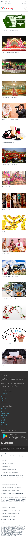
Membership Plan (5, 402)
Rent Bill (3, 420)
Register (3, 396)
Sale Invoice (3, 408)
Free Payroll (3, 419)
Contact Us (3, 398)
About (2, 400)
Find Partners (4, 393)
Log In (25, 1)
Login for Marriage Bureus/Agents (10, 490)
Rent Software (4, 426)
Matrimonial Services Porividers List (11, 510)
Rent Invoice (4, 410)
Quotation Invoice (5, 411)
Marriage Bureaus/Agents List (9, 484)
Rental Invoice (4, 424)
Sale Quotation (4, 415)
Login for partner (6, 466)
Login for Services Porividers (9, 516)
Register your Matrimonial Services (10, 513)
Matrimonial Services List (8, 507)
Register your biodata (7, 463)
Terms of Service (7, 449)
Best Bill (3, 422)
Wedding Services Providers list (10, 472)
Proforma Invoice (5, 413)
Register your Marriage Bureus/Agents (11, 487)
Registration (24, 3)
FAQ (2, 395)
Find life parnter (6, 460)
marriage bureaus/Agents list (9, 469)
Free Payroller (4, 417)
